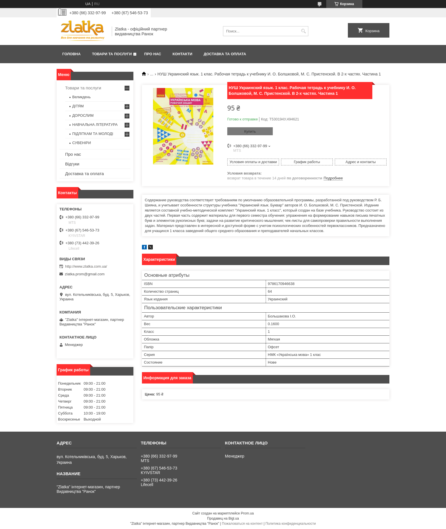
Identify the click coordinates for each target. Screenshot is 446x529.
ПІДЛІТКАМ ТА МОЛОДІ (92, 134)
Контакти (183, 54)
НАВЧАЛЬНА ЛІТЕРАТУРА (94, 124)
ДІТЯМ (78, 106)
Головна (71, 54)
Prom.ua (247, 513)
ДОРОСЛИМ (83, 115)
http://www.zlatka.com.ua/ (86, 266)
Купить (250, 131)
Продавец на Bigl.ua (223, 518)
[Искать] (303, 31)
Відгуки (72, 163)
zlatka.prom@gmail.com (85, 274)
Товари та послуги (112, 54)
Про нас (152, 54)
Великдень (81, 97)
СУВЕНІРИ (81, 143)
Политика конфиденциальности (290, 524)
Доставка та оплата (225, 54)
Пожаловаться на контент (242, 524)
